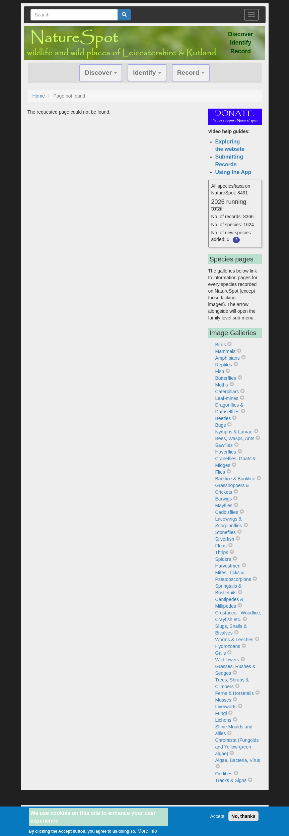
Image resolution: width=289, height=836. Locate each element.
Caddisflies (226, 512)
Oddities (223, 773)
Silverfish (224, 539)
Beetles (223, 418)
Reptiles (223, 364)
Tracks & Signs (231, 780)
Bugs (220, 425)
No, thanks (243, 819)
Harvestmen (227, 566)
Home (38, 96)
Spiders (223, 559)
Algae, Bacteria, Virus (237, 760)
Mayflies (223, 505)
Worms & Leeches (234, 639)
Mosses (223, 700)
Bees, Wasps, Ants (235, 438)
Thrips (221, 552)
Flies (220, 472)
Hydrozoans (227, 646)
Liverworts (226, 706)
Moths (221, 384)
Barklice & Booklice (235, 478)
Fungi (221, 713)
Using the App (233, 172)
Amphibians (227, 358)
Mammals (225, 351)
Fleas (221, 545)
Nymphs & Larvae (233, 431)
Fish (219, 371)
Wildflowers (227, 659)
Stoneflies (225, 532)
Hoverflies (225, 452)
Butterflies (225, 378)
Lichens (223, 720)
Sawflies (224, 445)
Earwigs (223, 498)
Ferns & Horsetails (234, 693)
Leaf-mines (226, 398)
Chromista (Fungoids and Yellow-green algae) (237, 746)
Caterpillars (227, 391)
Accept (217, 819)
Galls (220, 653)
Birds (220, 344)
